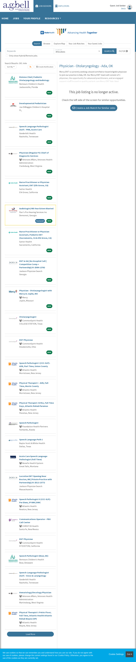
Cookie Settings (116, 654)
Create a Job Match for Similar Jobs (93, 108)
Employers (62, 6)
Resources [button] (52, 18)
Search (37, 43)
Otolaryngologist (27, 316)
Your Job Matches (76, 43)
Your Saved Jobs (95, 43)
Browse (46, 43)
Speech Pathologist (28, 422)
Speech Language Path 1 (31, 439)
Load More (30, 634)
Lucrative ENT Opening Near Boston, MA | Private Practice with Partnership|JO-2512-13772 (35, 479)
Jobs (16, 18)
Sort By (10, 67)
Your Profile (32, 18)
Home (5, 18)
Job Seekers (43, 6)
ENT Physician (26, 340)
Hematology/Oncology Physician (35, 592)
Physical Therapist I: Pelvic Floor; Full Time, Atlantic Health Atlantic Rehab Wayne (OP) (35, 615)
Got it (129, 654)
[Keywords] (30, 51)
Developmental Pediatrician (32, 103)
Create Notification (44, 67)
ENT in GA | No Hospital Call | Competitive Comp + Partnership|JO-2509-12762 (32, 264)
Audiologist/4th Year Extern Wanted (36, 208)
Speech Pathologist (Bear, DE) (33, 555)
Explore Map (59, 43)
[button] (123, 51)
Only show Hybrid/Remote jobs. (23, 55)
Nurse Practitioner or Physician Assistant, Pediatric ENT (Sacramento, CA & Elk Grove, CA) (35, 234)
